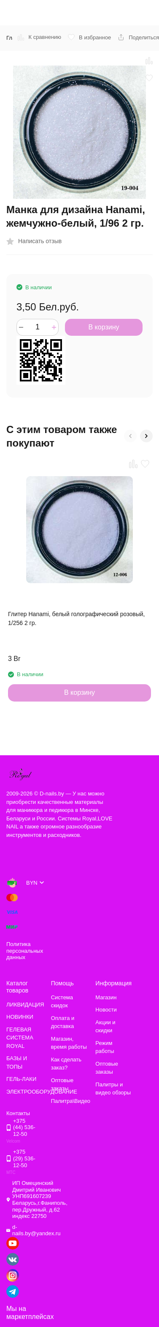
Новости (105, 1009)
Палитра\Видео (70, 1101)
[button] (130, 436)
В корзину (103, 327)
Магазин (105, 997)
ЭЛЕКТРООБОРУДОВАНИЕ (41, 1091)
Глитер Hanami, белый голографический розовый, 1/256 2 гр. (76, 618)
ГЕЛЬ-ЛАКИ (21, 1079)
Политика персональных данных (24, 950)
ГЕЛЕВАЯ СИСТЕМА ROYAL (19, 1037)
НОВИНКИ (19, 1017)
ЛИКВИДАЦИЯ (25, 1004)
